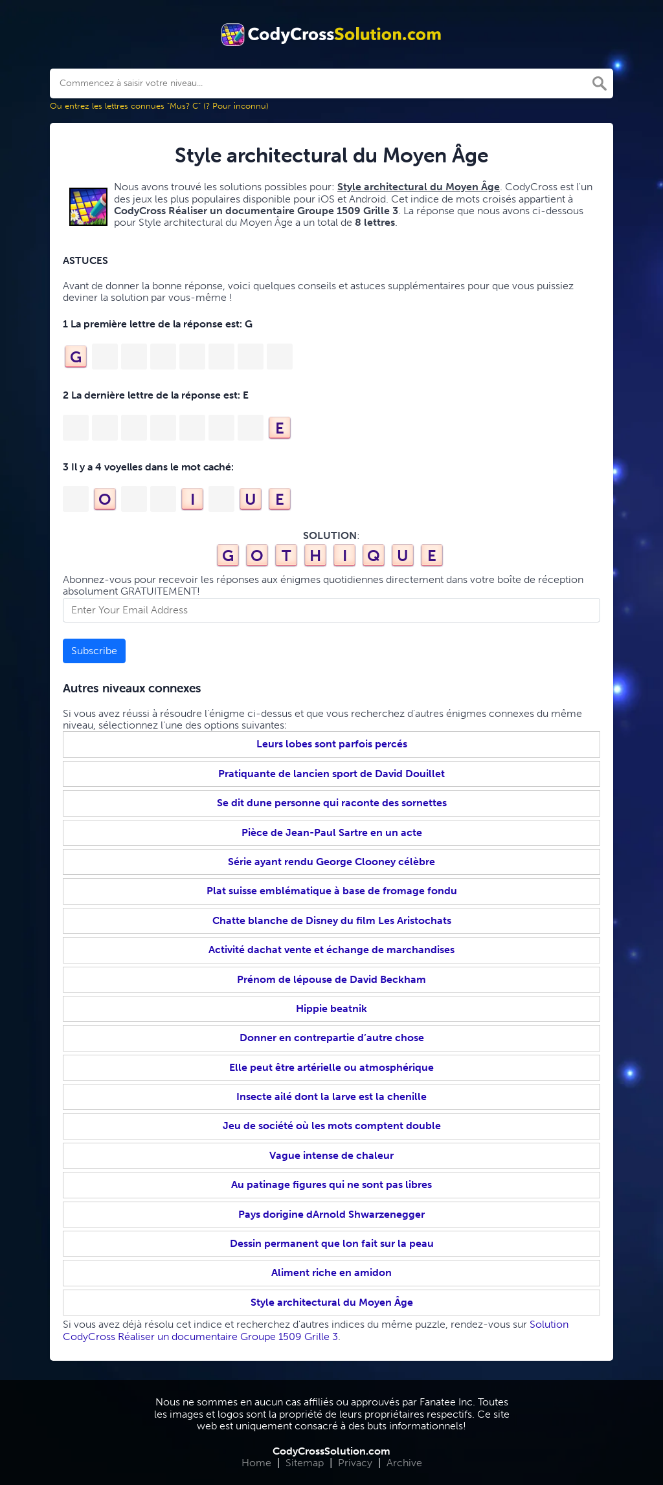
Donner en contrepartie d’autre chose (332, 1037)
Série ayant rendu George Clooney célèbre (331, 861)
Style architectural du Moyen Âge (332, 1302)
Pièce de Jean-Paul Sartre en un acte (332, 832)
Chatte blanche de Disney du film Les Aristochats (331, 920)
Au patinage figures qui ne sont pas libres (331, 1184)
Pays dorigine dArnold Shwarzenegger (331, 1214)
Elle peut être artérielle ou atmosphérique (331, 1067)
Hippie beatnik (331, 1008)
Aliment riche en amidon (331, 1272)
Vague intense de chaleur (331, 1155)
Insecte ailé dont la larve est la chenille (331, 1096)
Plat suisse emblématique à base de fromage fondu (332, 891)
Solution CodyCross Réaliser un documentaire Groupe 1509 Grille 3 (315, 1330)
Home (256, 1463)
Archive (404, 1463)
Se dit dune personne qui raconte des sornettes (332, 803)
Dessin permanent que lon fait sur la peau (332, 1243)
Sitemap (305, 1463)
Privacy (355, 1463)
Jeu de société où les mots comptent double (332, 1125)
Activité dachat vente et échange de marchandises (331, 949)
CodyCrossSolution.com (331, 1451)
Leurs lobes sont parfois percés (331, 744)
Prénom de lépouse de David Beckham (331, 979)
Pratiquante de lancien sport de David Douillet (331, 773)
